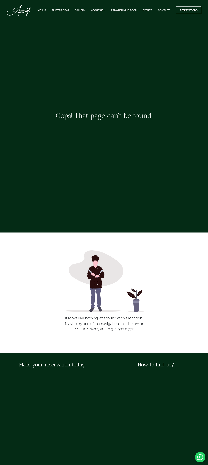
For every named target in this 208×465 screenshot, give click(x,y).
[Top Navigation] (19, 10)
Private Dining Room (124, 10)
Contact (164, 10)
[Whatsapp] (200, 457)
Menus (42, 10)
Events (147, 10)
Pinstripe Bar (60, 10)
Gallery (80, 10)
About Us (97, 10)
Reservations (188, 10)
